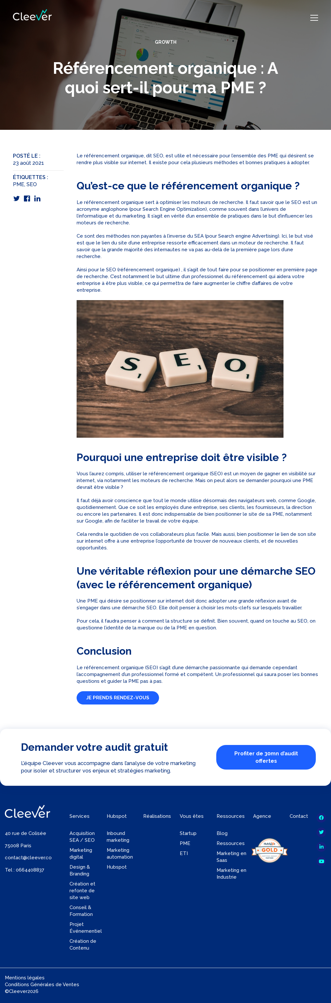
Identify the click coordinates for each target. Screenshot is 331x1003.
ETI (184, 853)
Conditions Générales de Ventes (42, 984)
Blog (222, 833)
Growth (165, 42)
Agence (262, 816)
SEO (32, 184)
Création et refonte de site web (82, 890)
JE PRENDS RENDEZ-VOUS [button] (117, 698)
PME (18, 184)
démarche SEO (139, 608)
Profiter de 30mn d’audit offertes (266, 757)
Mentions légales (25, 978)
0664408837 (30, 870)
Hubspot (117, 867)
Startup (188, 833)
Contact (299, 816)
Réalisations (157, 816)
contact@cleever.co (28, 858)
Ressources (231, 843)
